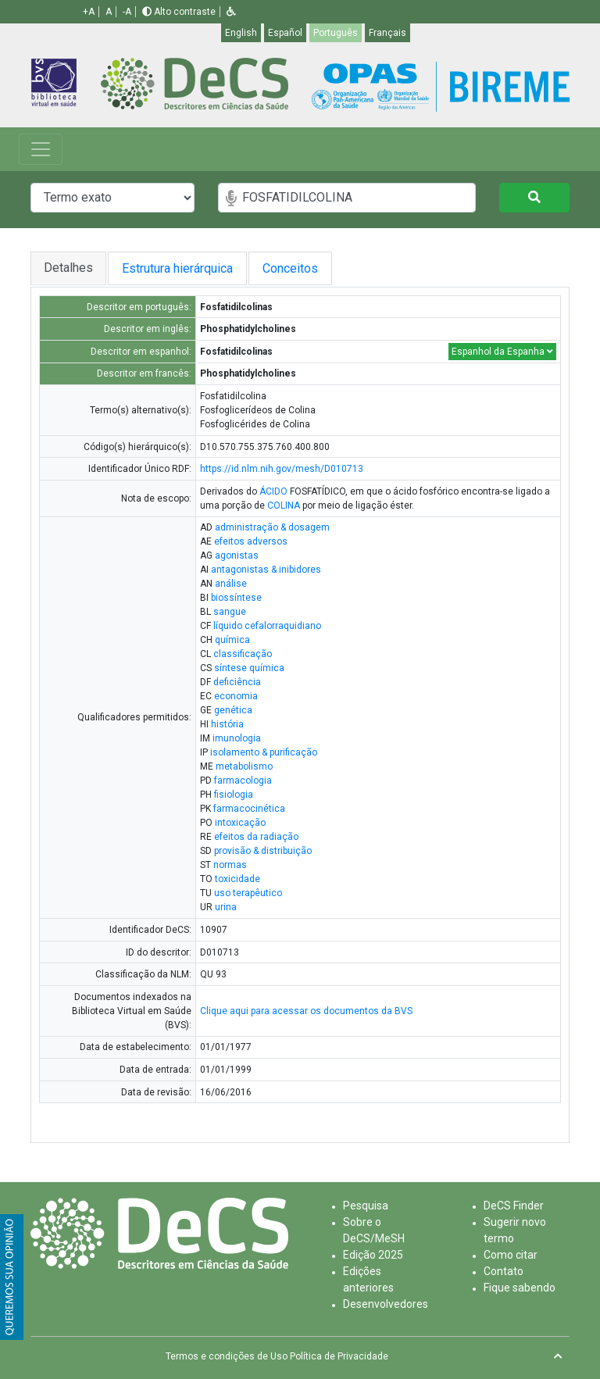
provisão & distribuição (263, 850)
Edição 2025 (373, 1255)
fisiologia (233, 794)
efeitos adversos (251, 541)
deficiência (237, 682)
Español (285, 32)
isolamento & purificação (263, 752)
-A (127, 11)
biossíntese (236, 597)
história (227, 724)
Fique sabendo (519, 1287)
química (232, 639)
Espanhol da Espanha (502, 351)
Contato (503, 1271)
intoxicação (240, 822)
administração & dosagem (272, 527)
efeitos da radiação (256, 836)
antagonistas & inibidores (266, 569)
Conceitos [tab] (302, 268)
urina (226, 907)
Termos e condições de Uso (227, 1356)
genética (233, 710)
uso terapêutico (248, 893)
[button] (231, 11)
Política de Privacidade (339, 1356)
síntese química (249, 668)
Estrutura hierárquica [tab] (179, 268)
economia (236, 696)
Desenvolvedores (385, 1304)
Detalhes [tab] (68, 267)
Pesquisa (365, 1205)
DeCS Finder (514, 1205)
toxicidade (237, 878)
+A (89, 11)
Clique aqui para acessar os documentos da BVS (306, 1011)
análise (231, 583)
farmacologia (243, 780)
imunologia (236, 738)
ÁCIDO (273, 491)
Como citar (511, 1255)
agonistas (237, 555)
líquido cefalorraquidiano (267, 625)
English (241, 32)
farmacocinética (249, 808)
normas (230, 864)
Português (335, 32)
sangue (229, 611)
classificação (242, 653)
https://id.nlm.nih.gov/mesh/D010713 (281, 468)
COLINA (283, 505)
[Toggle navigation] (40, 149)
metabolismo (244, 766)
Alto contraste (179, 11)
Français (387, 32)
